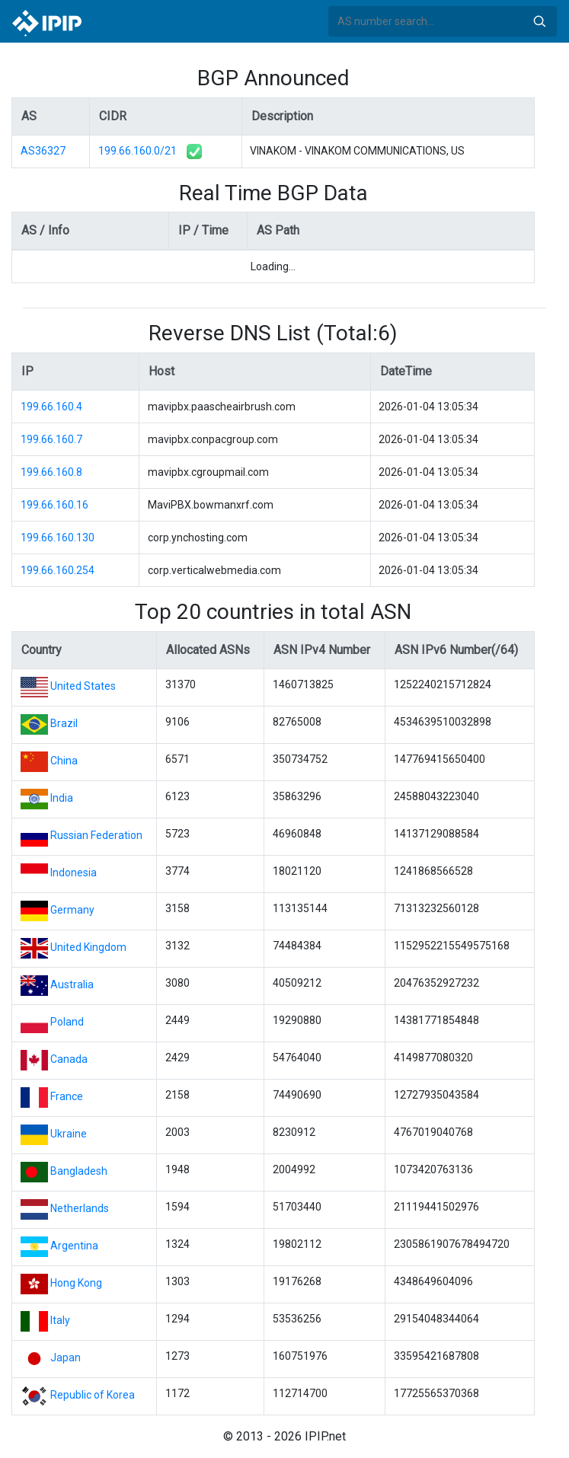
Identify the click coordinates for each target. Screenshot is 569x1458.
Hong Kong (76, 1283)
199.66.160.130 (57, 537)
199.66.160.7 (51, 439)
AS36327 (43, 151)
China (64, 761)
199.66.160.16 (54, 505)
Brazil (64, 723)
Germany (72, 910)
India (61, 798)
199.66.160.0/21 (137, 151)
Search (539, 21)
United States (83, 686)
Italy (60, 1320)
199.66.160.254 (57, 570)
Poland (67, 1022)
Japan (65, 1357)
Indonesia (73, 872)
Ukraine (68, 1134)
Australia (72, 984)
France (66, 1096)
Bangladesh (78, 1171)
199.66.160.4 (51, 406)
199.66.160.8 (51, 472)
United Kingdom (88, 947)
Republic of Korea (92, 1395)
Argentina (74, 1245)
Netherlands (79, 1208)
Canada (69, 1059)
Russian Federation (96, 835)
